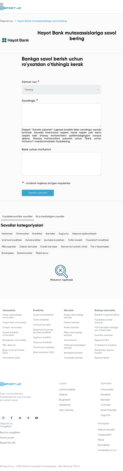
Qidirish (63, 394)
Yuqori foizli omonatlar (14, 322)
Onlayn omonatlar (12, 327)
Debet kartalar (28, 247)
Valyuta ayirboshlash (84, 234)
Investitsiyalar (109, 410)
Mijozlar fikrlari (102, 358)
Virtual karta (70, 340)
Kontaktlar (104, 445)
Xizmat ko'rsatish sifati (74, 247)
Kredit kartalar (49, 247)
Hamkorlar (65, 405)
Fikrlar (101, 440)
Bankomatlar (24, 253)
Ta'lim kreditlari (41, 320)
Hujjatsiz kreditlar (42, 337)
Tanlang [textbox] (28, 90)
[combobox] (61, 89)
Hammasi (7, 234)
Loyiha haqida (67, 389)
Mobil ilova (42, 253)
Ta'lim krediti (75, 240)
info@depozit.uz (107, 450)
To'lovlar (106, 405)
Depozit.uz (6, 21)
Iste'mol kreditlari (12, 240)
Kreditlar (37, 234)
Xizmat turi (30, 82)
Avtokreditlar (33, 240)
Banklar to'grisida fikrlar (107, 315)
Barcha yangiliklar (10, 432)
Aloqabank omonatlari (14, 340)
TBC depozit (9, 345)
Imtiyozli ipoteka (42, 325)
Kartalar (50, 234)
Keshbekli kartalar (73, 353)
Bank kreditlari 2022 (43, 352)
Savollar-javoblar (104, 335)
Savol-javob (7, 437)
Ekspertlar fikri (102, 340)
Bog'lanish (64, 400)
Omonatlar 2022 (11, 358)
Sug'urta (64, 234)
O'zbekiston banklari (105, 345)
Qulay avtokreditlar (43, 315)
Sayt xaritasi (66, 410)
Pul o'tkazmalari (100, 247)
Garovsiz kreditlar (42, 342)
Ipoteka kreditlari (54, 240)
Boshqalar (8, 253)
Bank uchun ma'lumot (36, 149)
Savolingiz (30, 101)
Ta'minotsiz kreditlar (43, 347)
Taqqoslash (104, 435)
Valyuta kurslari (106, 429)
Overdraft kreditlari (97, 240)
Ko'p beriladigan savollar (50, 216)
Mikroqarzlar (9, 247)
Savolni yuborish (37, 193)
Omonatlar (22, 234)
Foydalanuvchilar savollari (17, 216)
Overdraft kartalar (73, 358)
